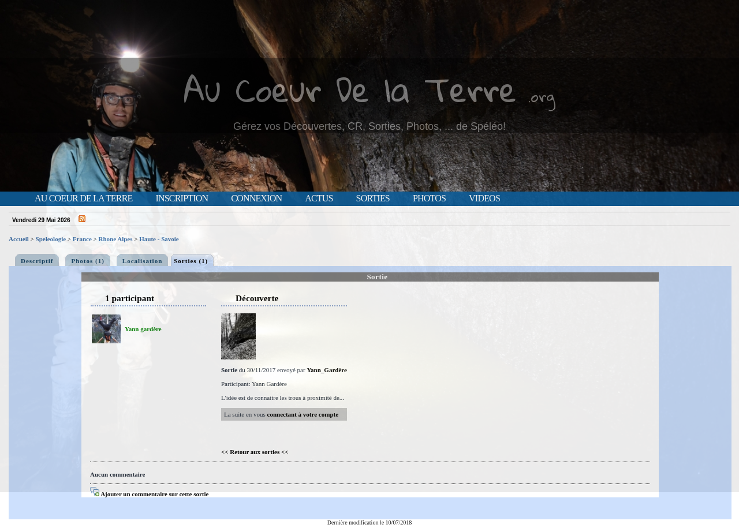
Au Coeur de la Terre (83, 198)
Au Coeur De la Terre (350, 89)
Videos (484, 198)
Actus (319, 198)
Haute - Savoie (158, 238)
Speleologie (51, 238)
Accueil (19, 238)
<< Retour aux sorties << (255, 451)
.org (541, 96)
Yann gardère (143, 328)
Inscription (181, 198)
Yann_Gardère (326, 369)
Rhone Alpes (116, 238)
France (82, 238)
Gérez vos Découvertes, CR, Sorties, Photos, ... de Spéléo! (369, 126)
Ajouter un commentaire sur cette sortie (149, 493)
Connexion (256, 198)
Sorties (373, 198)
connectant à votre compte (303, 414)
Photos (429, 198)
